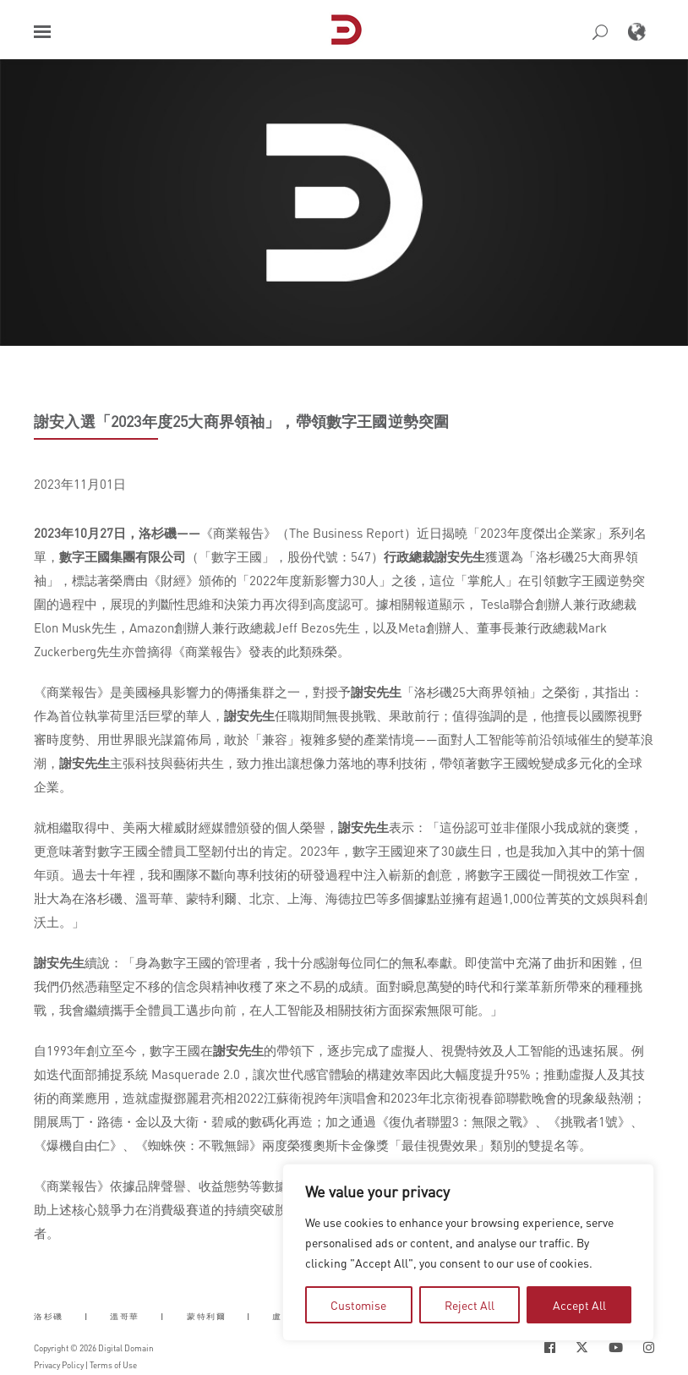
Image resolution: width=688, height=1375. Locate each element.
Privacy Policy (59, 1365)
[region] (468, 1252)
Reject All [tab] (469, 1304)
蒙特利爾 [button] (206, 1316)
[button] (42, 31)
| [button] (87, 1316)
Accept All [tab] (579, 1304)
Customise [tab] (358, 1304)
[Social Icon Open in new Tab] (549, 1347)
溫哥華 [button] (124, 1316)
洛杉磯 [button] (48, 1316)
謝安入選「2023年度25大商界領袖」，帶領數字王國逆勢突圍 (241, 421)
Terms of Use (113, 1365)
